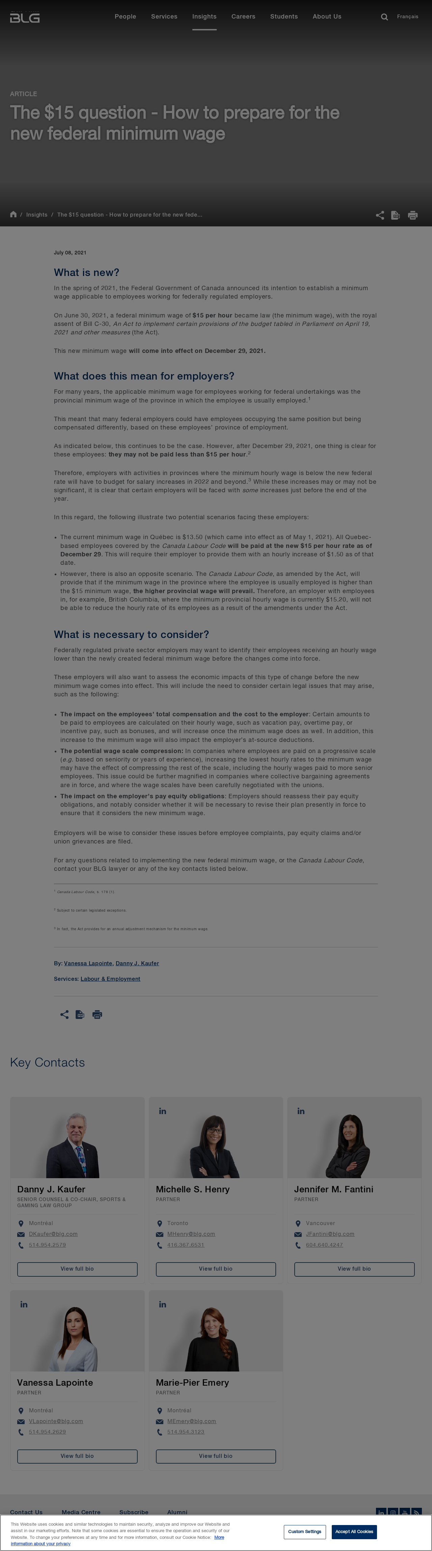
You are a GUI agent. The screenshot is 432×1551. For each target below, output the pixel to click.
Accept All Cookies (354, 1535)
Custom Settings (304, 1535)
